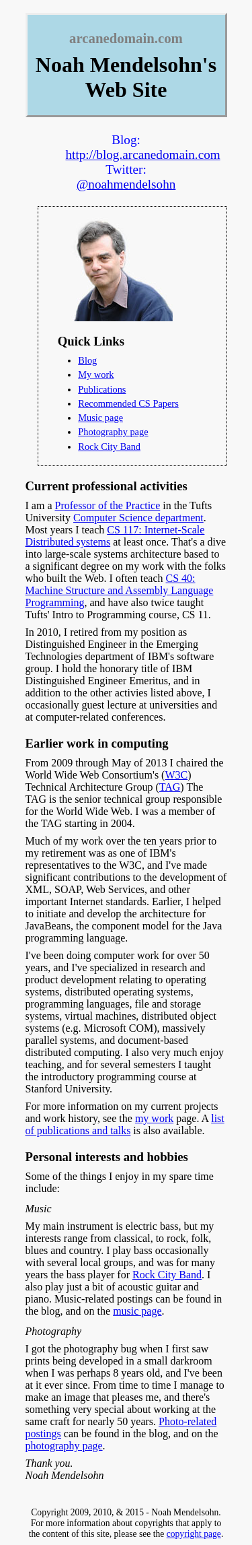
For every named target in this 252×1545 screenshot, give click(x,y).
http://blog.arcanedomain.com (143, 154)
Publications (102, 389)
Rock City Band (109, 446)
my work (154, 1118)
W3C (176, 775)
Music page (100, 417)
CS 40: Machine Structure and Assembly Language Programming (120, 590)
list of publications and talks (125, 1124)
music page (137, 1311)
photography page (64, 1445)
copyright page (194, 1534)
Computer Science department (138, 517)
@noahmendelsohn (126, 184)
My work (96, 374)
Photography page (113, 431)
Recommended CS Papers (128, 403)
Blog (87, 360)
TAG (170, 787)
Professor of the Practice (107, 505)
